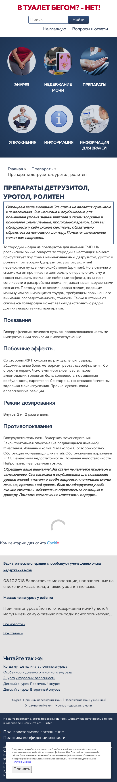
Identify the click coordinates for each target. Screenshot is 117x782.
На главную (54, 29)
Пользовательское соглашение (33, 732)
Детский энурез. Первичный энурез (31, 683)
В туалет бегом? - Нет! (58, 8)
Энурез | (16, 700)
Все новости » (14, 624)
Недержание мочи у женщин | (85, 700)
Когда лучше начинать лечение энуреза (35, 666)
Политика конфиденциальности (34, 738)
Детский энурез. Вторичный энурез (31, 689)
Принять (21, 769)
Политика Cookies (21, 762)
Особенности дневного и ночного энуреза (37, 672)
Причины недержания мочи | (43, 700)
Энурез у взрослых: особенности (29, 678)
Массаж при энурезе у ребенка (28, 597)
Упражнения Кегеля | (39, 705)
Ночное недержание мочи (73, 705)
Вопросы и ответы (90, 29)
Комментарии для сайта (29, 543)
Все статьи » (13, 633)
